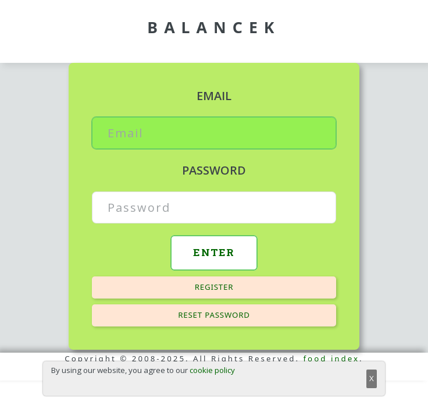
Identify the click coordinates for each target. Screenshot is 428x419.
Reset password (214, 315)
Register (214, 287)
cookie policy (212, 370)
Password (214, 170)
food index (332, 358)
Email (214, 96)
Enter (214, 252)
